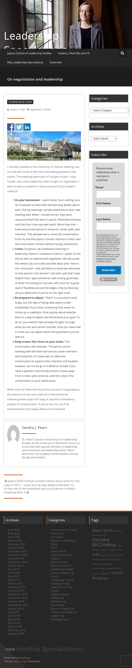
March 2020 (15, 540)
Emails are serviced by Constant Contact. (106, 259)
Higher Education (61, 555)
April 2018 (14, 623)
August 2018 (15, 608)
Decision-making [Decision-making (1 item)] (99, 535)
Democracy (57, 533)
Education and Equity (63, 540)
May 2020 (14, 533)
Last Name (103, 219)
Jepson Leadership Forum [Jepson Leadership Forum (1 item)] (112, 555)
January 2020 (16, 548)
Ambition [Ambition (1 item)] (118, 531)
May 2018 (14, 619)
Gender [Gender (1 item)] (104, 550)
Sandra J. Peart (17, 109)
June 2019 (14, 573)
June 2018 (14, 616)
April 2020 (14, 537)
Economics (57, 537)
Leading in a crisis (61, 587)
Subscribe (56, 62)
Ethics (54, 544)
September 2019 (18, 562)
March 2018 (15, 626)
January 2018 (16, 633)
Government (58, 551)
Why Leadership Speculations (25, 62)
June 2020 (14, 530)
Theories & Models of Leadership (64, 614)
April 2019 (14, 580)
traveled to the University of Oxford (40, 167)
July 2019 (13, 569)
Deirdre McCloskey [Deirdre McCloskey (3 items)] (104, 542)
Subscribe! (108, 270)
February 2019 (17, 587)
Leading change (60, 583)
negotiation (36, 109)
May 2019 (14, 576)
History (55, 558)
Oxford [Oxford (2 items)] (117, 573)
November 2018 (17, 598)
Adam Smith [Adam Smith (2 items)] (102, 530)
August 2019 (15, 565)
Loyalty (55, 590)
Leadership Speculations (35, 42)
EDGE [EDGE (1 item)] (119, 545)
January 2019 (16, 590)
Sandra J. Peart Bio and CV (74, 53)
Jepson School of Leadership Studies (29, 53)
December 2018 (17, 594)
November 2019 (17, 555)
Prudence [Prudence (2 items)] (100, 578)
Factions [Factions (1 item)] (95, 550)
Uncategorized (59, 619)
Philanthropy (58, 601)
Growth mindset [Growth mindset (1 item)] (116, 550)
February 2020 (17, 544)
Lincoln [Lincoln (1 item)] (95, 573)
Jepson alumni (59, 562)
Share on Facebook (10, 127)
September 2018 (18, 605)
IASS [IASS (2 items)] (95, 554)
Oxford (47, 109)
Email (99, 187)
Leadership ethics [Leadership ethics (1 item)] (113, 568)
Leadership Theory (62, 580)
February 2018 (17, 630)
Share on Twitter (19, 127)
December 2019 (17, 551)
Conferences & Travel (20, 101)
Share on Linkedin (27, 127)
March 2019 (15, 583)
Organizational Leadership (60, 596)
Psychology (57, 605)
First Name (103, 203)
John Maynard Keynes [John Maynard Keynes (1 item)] (101, 559)
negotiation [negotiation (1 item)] (105, 573)
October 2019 (16, 558)
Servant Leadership (62, 608)
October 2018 (16, 601)
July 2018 (13, 612)
